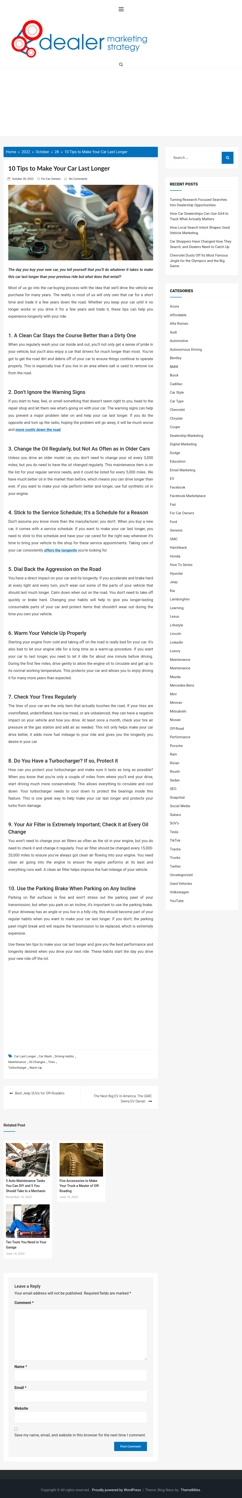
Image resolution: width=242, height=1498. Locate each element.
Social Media (180, 806)
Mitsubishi (178, 711)
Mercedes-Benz (182, 685)
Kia (172, 591)
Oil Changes (37, 1062)
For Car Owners (50, 179)
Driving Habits (64, 1056)
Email (20, 1385)
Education (178, 461)
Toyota (175, 849)
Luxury (175, 651)
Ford (173, 522)
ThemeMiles (190, 1487)
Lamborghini (180, 599)
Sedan (175, 780)
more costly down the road (38, 429)
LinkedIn (176, 642)
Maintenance (17, 1062)
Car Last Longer (25, 1056)
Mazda (175, 677)
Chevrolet (177, 410)
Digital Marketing (183, 444)
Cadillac (176, 384)
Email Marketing (182, 470)
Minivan (176, 702)
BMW (174, 367)
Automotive (179, 341)
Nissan (175, 720)
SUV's (174, 823)
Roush (175, 771)
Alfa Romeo (179, 323)
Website (21, 1406)
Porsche (176, 746)
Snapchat (177, 797)
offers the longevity (60, 550)
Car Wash (45, 1056)
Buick (174, 375)
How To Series (181, 565)
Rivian (174, 763)
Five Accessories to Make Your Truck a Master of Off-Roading (80, 1183)
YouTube (177, 901)
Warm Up (35, 1067)
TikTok (175, 840)
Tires (51, 1062)
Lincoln (175, 634)
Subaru (175, 815)
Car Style (177, 392)
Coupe (175, 427)
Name (20, 1364)
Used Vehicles (181, 884)
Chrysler (176, 418)
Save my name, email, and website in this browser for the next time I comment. (80, 1432)
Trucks (175, 858)
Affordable (178, 315)
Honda (175, 556)
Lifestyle (176, 625)
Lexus (174, 616)
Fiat (173, 504)
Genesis (176, 530)
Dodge (175, 453)
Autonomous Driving (186, 349)
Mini (173, 694)
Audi (173, 332)
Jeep (174, 582)
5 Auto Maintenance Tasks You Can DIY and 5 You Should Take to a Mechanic (26, 1183)
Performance (180, 737)
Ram (173, 754)
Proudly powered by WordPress (117, 1487)
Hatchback (178, 547)
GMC (174, 539)
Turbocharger (17, 1067)
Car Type (177, 401)
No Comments (78, 179)
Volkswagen (179, 892)
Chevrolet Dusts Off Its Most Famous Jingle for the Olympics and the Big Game (199, 260)
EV (172, 479)
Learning (177, 608)
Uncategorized (181, 875)
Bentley (176, 358)
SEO (173, 789)
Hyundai (176, 573)
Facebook (177, 487)
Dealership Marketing (186, 436)
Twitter (175, 866)
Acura (174, 306)
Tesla (174, 832)
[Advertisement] (121, 103)
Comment (24, 1300)
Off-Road (177, 728)
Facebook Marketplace (188, 496)
